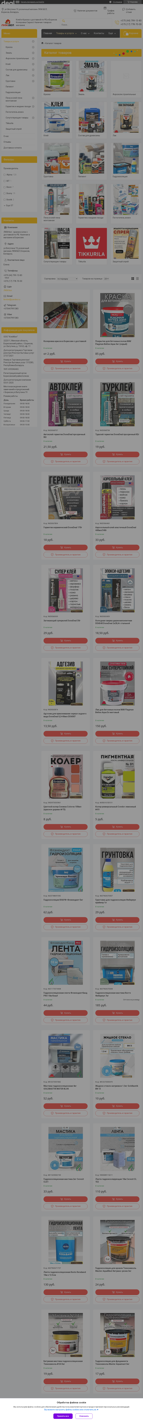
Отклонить (84, 1416)
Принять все (63, 1416)
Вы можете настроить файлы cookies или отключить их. (70, 1409)
